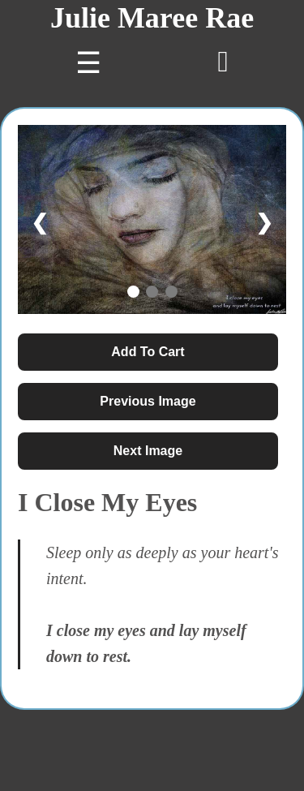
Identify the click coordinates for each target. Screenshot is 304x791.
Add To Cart (147, 352)
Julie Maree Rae (152, 18)
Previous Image (147, 401)
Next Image (147, 451)
